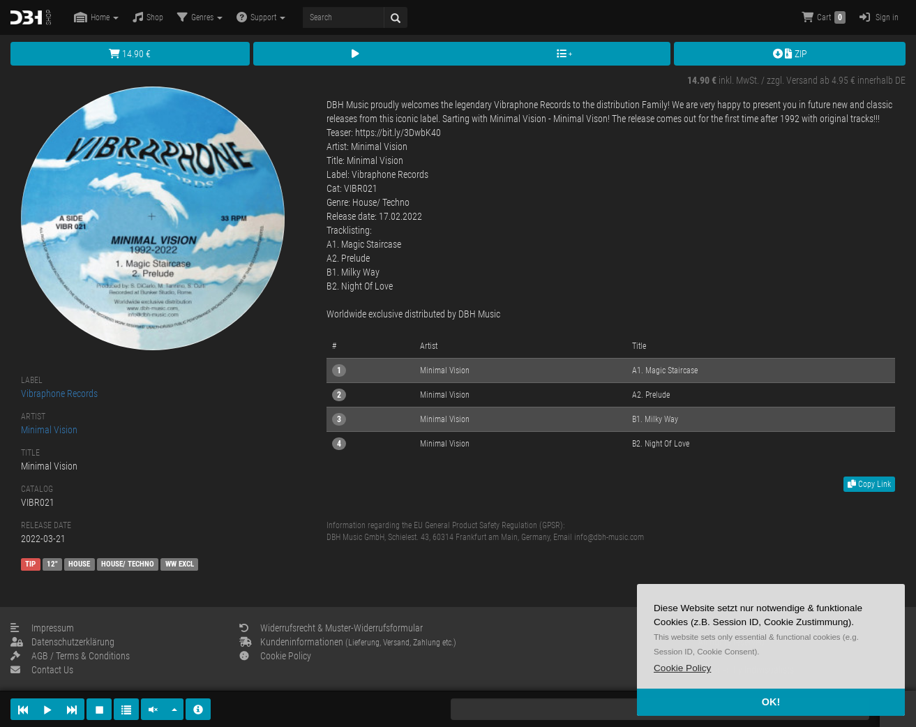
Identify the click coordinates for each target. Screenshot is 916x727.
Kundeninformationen (347, 641)
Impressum (42, 628)
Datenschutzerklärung (62, 641)
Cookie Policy (275, 655)
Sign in (879, 17)
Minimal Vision (49, 429)
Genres (200, 17)
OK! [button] (771, 701)
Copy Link (869, 484)
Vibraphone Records (59, 393)
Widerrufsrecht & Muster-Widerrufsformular (331, 628)
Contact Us (41, 669)
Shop (148, 17)
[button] (682, 668)
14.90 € (130, 53)
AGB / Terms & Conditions (70, 655)
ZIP (790, 53)
